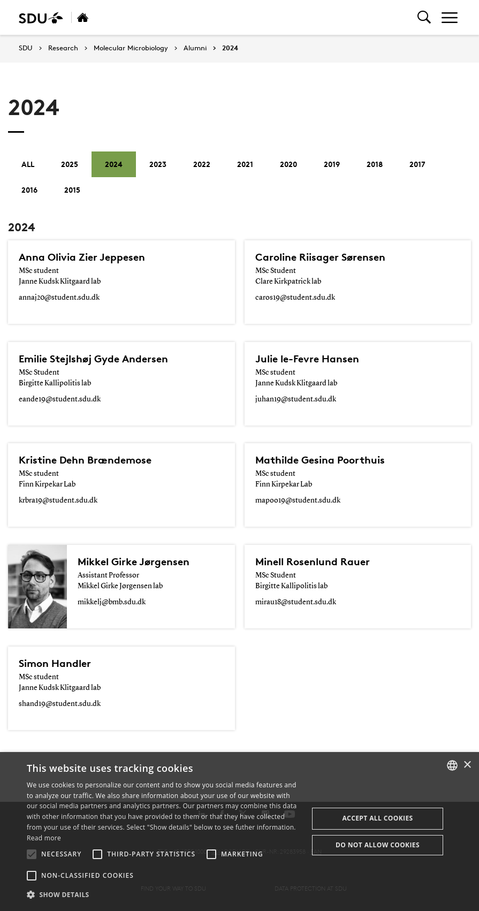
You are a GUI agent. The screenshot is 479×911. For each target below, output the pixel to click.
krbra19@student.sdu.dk (58, 500)
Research (63, 48)
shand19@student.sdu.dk (60, 704)
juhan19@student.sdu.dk (295, 399)
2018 (375, 164)
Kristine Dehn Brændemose (85, 460)
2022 (201, 164)
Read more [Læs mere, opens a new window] (44, 837)
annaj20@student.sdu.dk (59, 297)
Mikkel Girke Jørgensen (133, 561)
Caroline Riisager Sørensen (320, 257)
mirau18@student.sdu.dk (295, 602)
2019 (332, 164)
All (27, 164)
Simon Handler (55, 663)
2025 (69, 164)
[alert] (239, 831)
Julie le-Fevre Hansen (307, 359)
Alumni (195, 48)
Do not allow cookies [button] (378, 844)
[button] (31, 854)
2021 (245, 164)
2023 (157, 164)
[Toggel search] (424, 17)
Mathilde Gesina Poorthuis (320, 460)
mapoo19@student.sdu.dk (297, 500)
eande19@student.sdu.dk (60, 399)
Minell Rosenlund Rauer (312, 561)
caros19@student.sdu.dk (295, 297)
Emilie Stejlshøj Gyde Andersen (93, 359)
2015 (72, 189)
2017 (417, 164)
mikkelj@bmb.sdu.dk (112, 602)
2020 (288, 164)
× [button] (467, 765)
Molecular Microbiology (131, 48)
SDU (26, 47)
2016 (29, 189)
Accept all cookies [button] (377, 818)
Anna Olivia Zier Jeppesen (82, 257)
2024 (230, 48)
